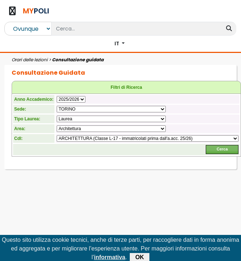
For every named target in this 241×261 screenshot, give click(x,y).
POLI (36, 11)
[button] (119, 43)
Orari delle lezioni (30, 60)
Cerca (222, 149)
